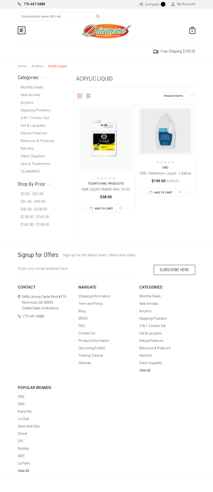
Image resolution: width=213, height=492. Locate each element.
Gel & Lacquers (33, 125)
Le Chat (23, 418)
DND (21, 403)
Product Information (93, 340)
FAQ (81, 325)
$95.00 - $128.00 (34, 209)
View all (144, 369)
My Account (183, 4)
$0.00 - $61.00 (32, 194)
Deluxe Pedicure (34, 133)
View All (23, 470)
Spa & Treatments (35, 164)
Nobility (23, 447)
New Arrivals (30, 95)
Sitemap (84, 362)
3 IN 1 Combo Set (35, 118)
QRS (21, 455)
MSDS (83, 317)
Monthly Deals (32, 87)
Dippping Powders (35, 110)
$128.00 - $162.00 (35, 217)
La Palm (24, 462)
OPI (20, 440)
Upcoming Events (91, 347)
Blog (81, 310)
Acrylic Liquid (57, 66)
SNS (21, 396)
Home (22, 66)
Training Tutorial (90, 354)
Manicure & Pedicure (37, 141)
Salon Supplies (33, 156)
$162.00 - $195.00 (35, 224)
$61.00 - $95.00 (33, 201)
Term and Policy (90, 303)
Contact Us (86, 332)
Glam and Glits (29, 425)
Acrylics (37, 66)
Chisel (22, 433)
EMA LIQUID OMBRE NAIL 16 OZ (106, 189)
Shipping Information (94, 295)
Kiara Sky (25, 410)
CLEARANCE (30, 171)
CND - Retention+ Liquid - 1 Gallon (165, 173)
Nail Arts (27, 148)
